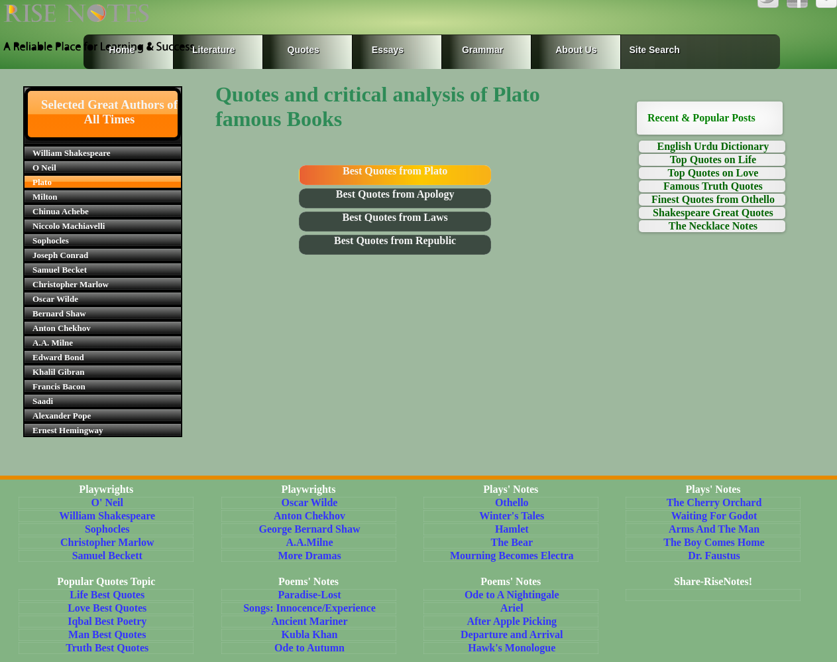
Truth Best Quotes (107, 647)
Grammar (469, 49)
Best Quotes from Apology (395, 194)
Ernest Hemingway (67, 430)
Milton (45, 197)
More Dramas (309, 555)
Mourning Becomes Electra (512, 555)
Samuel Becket (59, 270)
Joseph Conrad (60, 255)
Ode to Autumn (309, 647)
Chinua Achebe (60, 211)
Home (122, 49)
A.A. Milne (52, 343)
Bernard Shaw (59, 313)
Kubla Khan (310, 634)
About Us (575, 49)
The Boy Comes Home (713, 542)
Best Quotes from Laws (395, 217)
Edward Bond (58, 357)
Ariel (512, 608)
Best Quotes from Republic (395, 240)
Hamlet (512, 529)
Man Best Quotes (107, 634)
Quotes (303, 49)
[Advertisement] (713, 376)
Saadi (42, 401)
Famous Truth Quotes (713, 186)
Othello (512, 502)
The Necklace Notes (713, 226)
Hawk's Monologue (511, 647)
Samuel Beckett (107, 555)
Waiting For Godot (714, 515)
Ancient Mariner (309, 621)
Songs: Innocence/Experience (309, 608)
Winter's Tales (511, 515)
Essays (388, 49)
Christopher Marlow (70, 284)
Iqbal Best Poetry (107, 621)
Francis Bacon (58, 386)
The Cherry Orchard (714, 502)
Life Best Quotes (107, 594)
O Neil (44, 167)
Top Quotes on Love (713, 172)
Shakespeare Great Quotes (713, 212)
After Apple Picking (512, 621)
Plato (42, 182)
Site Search (654, 49)
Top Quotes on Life (713, 159)
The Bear (511, 542)
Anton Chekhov (61, 328)
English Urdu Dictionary (713, 146)
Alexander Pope (61, 416)
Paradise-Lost (309, 594)
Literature (211, 49)
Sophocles (50, 240)
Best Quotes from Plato (395, 170)
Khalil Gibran (58, 372)
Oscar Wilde (55, 299)
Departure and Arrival (512, 634)
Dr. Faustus (714, 555)
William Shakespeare (71, 153)
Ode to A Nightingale (512, 594)
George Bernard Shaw (310, 529)
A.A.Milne (309, 542)
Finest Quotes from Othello (713, 199)
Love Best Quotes (107, 608)
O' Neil (107, 502)
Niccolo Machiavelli (68, 226)
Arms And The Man (714, 529)
